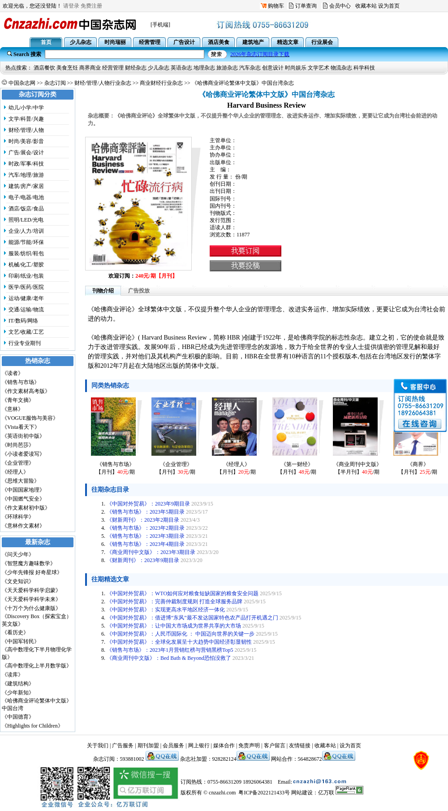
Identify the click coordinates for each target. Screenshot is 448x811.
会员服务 (173, 745)
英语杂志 (181, 68)
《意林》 (12, 409)
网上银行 (199, 745)
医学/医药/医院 (26, 287)
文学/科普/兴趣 (26, 119)
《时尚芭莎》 (18, 445)
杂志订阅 (55, 83)
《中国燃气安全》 (23, 499)
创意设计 (273, 68)
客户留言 (274, 745)
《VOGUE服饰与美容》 (30, 418)
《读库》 (12, 674)
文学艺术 (318, 68)
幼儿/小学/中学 (26, 108)
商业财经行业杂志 (161, 83)
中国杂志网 (22, 83)
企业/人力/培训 (26, 231)
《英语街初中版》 (23, 436)
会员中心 (340, 6)
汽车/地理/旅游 (26, 175)
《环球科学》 (18, 517)
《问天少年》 (18, 554)
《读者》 (12, 373)
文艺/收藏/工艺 (26, 332)
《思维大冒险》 (20, 481)
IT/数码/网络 (23, 321)
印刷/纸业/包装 (26, 276)
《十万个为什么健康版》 (31, 608)
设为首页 (389, 6)
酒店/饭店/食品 (26, 208)
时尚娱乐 (295, 68)
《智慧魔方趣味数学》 (29, 563)
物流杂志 (341, 68)
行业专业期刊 (25, 343)
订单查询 (306, 6)
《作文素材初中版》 (26, 508)
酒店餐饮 (44, 68)
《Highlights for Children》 (32, 726)
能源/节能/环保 (26, 242)
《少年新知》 (18, 692)
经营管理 (113, 68)
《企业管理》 (18, 463)
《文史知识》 (18, 581)
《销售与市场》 (20, 382)
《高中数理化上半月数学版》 (37, 666)
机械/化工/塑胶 (26, 265)
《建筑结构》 (18, 683)
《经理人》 (15, 472)
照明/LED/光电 (26, 220)
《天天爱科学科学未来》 (31, 599)
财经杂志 (135, 68)
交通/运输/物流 (26, 309)
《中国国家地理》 (23, 490)
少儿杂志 (158, 68)
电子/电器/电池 (26, 197)
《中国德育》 (18, 717)
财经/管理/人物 (26, 130)
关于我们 (97, 745)
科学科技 (364, 68)
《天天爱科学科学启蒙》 (31, 590)
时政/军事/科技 (26, 164)
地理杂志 (204, 68)
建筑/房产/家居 (26, 186)
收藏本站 (366, 6)
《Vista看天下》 (21, 427)
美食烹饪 (67, 68)
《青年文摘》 (18, 400)
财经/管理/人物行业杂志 (102, 83)
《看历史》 (15, 632)
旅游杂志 (227, 68)
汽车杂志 (250, 68)
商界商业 (90, 68)
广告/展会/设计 (26, 152)
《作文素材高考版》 (26, 391)
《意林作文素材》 (23, 526)
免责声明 (249, 745)
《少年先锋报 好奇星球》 (32, 572)
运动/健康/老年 (26, 298)
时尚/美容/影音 (26, 141)
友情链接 (299, 745)
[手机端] (160, 25)
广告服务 (123, 745)
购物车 (276, 6)
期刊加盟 (148, 745)
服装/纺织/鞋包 (26, 253)
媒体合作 (224, 745)
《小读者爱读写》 (23, 454)
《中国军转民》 (20, 641)
